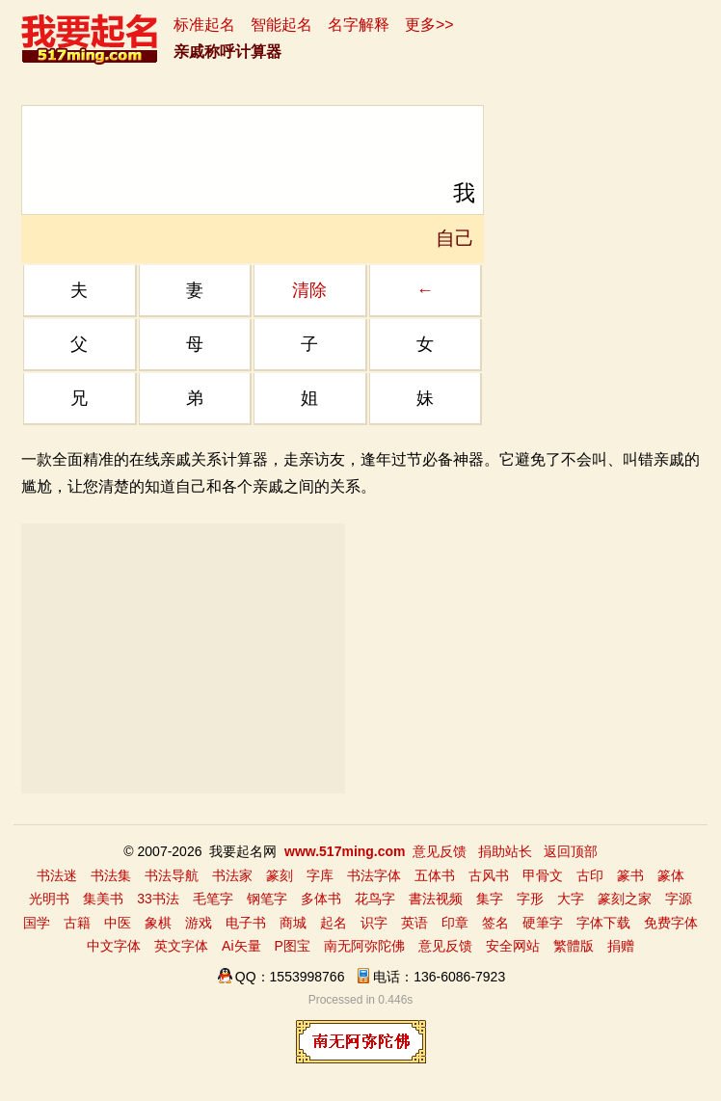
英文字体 (181, 945)
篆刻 (279, 875)
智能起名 (281, 24)
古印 (589, 875)
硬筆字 (542, 922)
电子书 (246, 922)
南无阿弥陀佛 (364, 945)
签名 (495, 922)
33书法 (158, 898)
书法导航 (172, 875)
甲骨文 (542, 875)
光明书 (49, 898)
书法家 (232, 875)
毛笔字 (213, 898)
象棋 (158, 922)
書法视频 (436, 898)
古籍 (77, 922)
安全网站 (513, 945)
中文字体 (114, 945)
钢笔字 (267, 898)
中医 (117, 922)
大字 (570, 898)
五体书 (434, 875)
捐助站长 (505, 851)
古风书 (488, 875)
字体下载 (603, 922)
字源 (678, 898)
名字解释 (358, 24)
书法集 (111, 875)
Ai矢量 (241, 945)
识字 (373, 922)
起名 (333, 922)
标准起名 (204, 24)
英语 (414, 922)
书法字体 (374, 875)
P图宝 (292, 945)
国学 (36, 922)
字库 (320, 875)
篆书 (630, 875)
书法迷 (57, 875)
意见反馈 (440, 851)
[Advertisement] (183, 658)
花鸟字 (375, 898)
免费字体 (671, 922)
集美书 (103, 898)
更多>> (429, 24)
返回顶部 (571, 851)
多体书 (321, 898)
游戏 (198, 922)
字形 (530, 898)
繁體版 (573, 945)
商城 (293, 922)
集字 (489, 898)
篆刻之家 (625, 898)
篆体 (670, 875)
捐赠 (620, 945)
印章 (454, 922)
